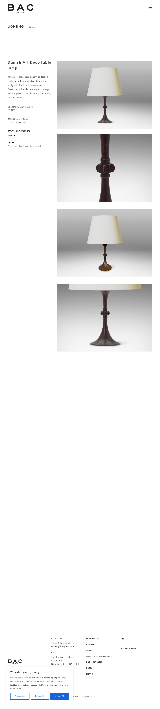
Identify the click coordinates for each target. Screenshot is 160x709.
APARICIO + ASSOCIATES (99, 656)
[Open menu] (154, 9)
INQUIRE (12, 135)
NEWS (89, 673)
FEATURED (91, 644)
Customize (20, 696)
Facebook (23, 146)
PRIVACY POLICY (130, 648)
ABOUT (90, 650)
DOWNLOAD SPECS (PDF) (20, 131)
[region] (39, 685)
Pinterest (12, 146)
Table (32, 27)
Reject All (39, 696)
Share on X (35, 146)
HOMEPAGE (92, 638)
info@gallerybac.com (63, 646)
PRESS (89, 668)
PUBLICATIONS (94, 662)
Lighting (16, 27)
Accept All (60, 696)
